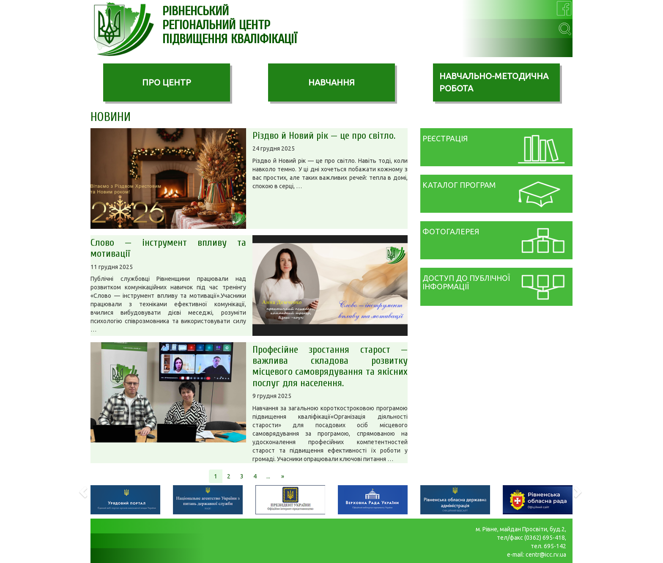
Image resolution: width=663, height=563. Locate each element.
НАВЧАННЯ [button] (331, 82)
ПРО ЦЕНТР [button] (166, 82)
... (268, 476)
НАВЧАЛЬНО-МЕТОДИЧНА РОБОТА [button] (493, 82)
